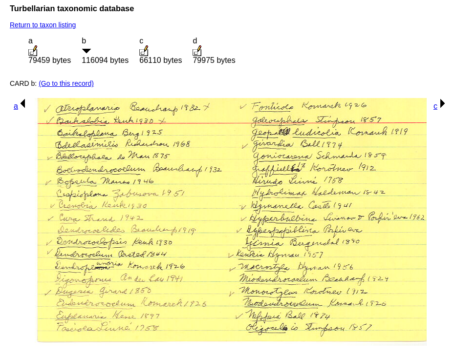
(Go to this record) (66, 83)
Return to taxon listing (43, 25)
